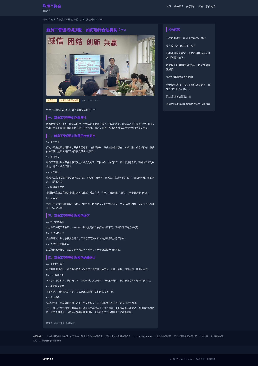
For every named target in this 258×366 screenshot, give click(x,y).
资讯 (53, 19)
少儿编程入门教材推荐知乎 (181, 45)
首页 (169, 6)
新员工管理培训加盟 (69, 100)
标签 (200, 6)
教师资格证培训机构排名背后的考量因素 (188, 104)
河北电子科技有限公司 (92, 336)
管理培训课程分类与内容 (179, 77)
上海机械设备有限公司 (57, 336)
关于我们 (190, 6)
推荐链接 (74, 336)
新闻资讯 (210, 6)
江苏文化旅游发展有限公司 (117, 336)
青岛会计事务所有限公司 (185, 336)
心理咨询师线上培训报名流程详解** (186, 38)
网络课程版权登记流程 (178, 96)
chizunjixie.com (142, 336)
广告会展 (204, 336)
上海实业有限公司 (162, 336)
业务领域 (178, 6)
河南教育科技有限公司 (50, 340)
